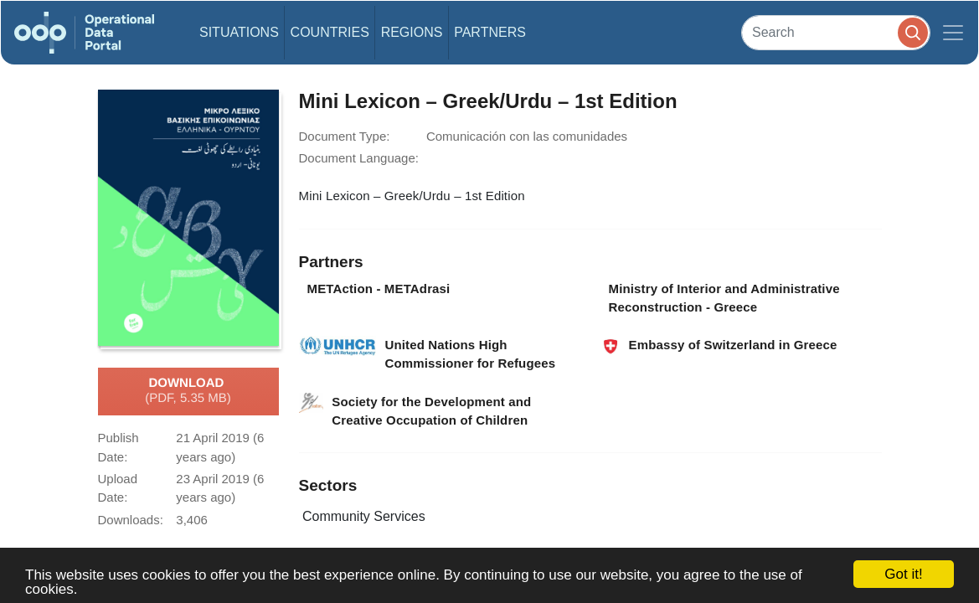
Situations (239, 32)
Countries (330, 32)
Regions (412, 32)
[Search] (835, 32)
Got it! (903, 574)
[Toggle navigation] (953, 32)
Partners (490, 32)
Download (188, 391)
